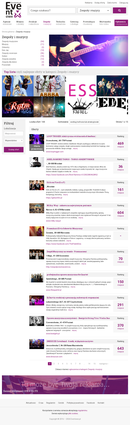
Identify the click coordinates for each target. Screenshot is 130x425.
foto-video (105, 22)
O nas (41, 403)
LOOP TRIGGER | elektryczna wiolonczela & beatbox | (71, 136)
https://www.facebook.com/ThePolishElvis (63, 244)
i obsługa (74, 22)
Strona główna (8, 32)
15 (94, 364)
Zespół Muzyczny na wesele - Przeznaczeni (67, 251)
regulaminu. (83, 410)
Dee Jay (23, 50)
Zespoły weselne (23, 58)
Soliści (23, 56)
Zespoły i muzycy (90, 10)
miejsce (120, 145)
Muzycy (23, 44)
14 (89, 364)
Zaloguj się (123, 3)
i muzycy (47, 22)
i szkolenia (34, 22)
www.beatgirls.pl (53, 334)
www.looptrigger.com (55, 152)
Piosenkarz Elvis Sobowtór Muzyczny (65, 228)
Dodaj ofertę (100, 3)
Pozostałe (23, 64)
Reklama (88, 3)
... (84, 364)
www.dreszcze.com (54, 357)
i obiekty (20, 22)
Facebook (91, 403)
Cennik (61, 403)
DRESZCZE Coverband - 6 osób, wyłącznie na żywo (70, 341)
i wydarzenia (121, 22)
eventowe (7, 22)
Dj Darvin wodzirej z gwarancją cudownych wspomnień (73, 297)
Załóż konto (112, 3)
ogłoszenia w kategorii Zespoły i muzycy (85, 369)
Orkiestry (23, 47)
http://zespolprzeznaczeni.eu (58, 267)
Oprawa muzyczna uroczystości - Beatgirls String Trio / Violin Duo (78, 318)
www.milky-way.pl (53, 221)
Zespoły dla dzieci (23, 62)
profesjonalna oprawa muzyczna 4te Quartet (67, 274)
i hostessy (89, 22)
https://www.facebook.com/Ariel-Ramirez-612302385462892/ (72, 175)
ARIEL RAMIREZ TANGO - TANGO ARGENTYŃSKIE (70, 159)
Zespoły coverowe (23, 53)
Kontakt (101, 403)
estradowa (60, 22)
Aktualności (31, 403)
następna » (103, 364)
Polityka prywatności (75, 403)
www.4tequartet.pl (53, 290)
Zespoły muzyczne (23, 41)
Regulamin (50, 403)
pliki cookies (73, 413)
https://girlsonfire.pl (54, 198)
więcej (75, 148)
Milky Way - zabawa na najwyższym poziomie (69, 205)
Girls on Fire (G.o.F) (56, 182)
